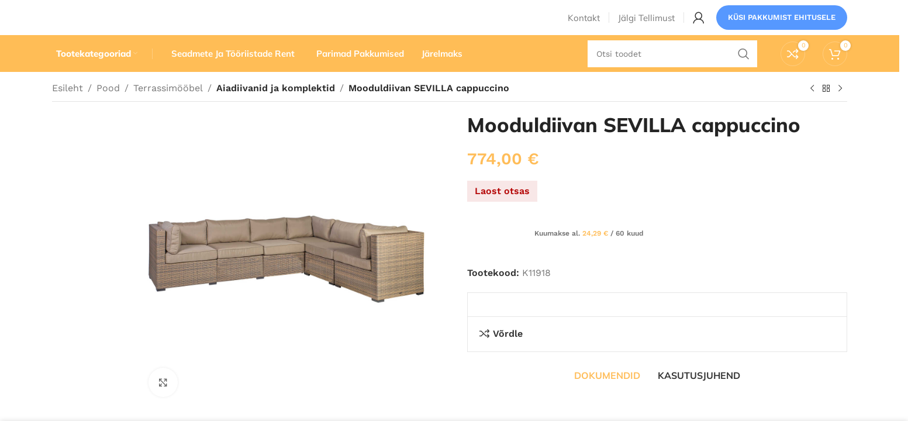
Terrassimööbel (168, 109)
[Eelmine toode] (812, 110)
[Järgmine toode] (840, 110)
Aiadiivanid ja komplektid (273, 109)
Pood (108, 109)
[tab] (607, 397)
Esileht (67, 109)
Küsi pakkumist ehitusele (782, 26)
